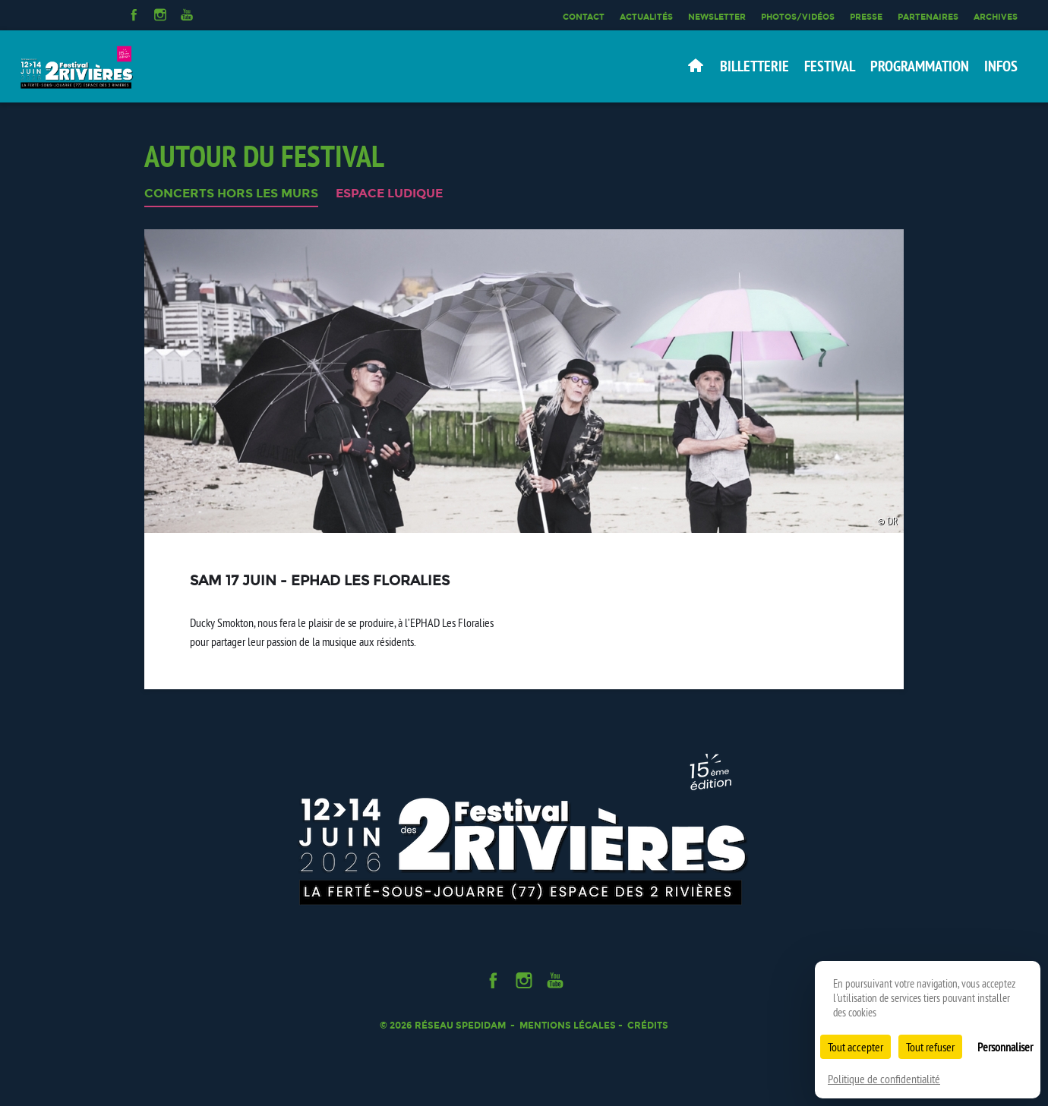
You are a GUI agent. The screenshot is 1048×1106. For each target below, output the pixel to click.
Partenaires (928, 16)
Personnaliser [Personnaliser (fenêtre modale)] (1005, 1046)
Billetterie (754, 66)
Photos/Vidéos (798, 16)
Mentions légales (567, 1025)
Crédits (647, 1025)
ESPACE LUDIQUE (389, 193)
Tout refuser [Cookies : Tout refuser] (930, 1046)
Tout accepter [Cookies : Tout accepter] (855, 1046)
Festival (829, 66)
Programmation (919, 66)
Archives (996, 16)
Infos (1001, 66)
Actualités (646, 16)
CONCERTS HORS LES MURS (231, 193)
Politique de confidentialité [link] (884, 1078)
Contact (583, 16)
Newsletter (717, 16)
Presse (866, 16)
